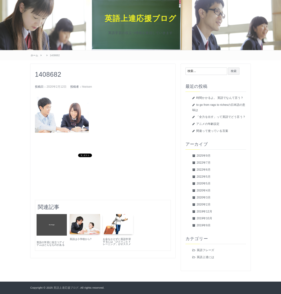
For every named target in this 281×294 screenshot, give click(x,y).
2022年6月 (204, 169)
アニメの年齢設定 (207, 123)
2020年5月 (204, 183)
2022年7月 (204, 162)
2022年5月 (204, 176)
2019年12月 (204, 211)
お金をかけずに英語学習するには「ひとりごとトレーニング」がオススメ (117, 242)
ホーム (34, 55)
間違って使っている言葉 (212, 130)
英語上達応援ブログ (140, 18)
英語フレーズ (205, 250)
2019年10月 (204, 218)
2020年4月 (204, 190)
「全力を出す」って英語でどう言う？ (221, 116)
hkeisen (87, 86)
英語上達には (205, 257)
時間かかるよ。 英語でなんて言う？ (219, 97)
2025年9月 (204, 155)
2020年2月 (204, 204)
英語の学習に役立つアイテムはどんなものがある (51, 243)
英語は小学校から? (80, 239)
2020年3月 (204, 197)
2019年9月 (204, 225)
